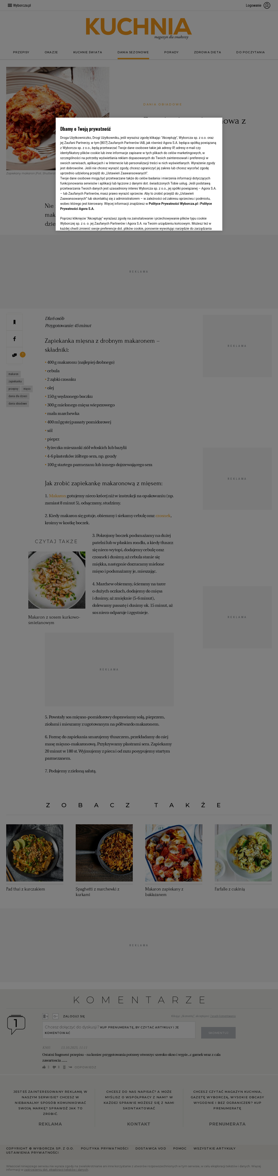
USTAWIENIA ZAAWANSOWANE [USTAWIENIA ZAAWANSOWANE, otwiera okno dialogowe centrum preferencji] (90, 221)
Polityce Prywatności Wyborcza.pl (173, 203)
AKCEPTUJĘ (202, 221)
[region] (139, 174)
